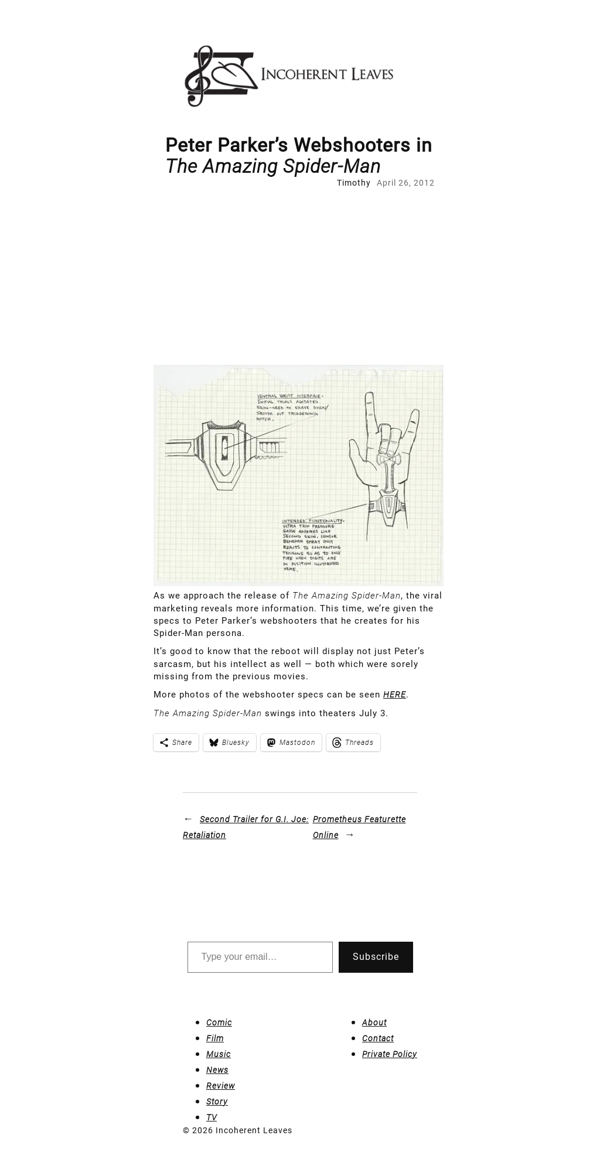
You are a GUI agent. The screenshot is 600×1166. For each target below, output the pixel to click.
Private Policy (389, 1054)
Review (220, 1085)
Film (215, 1038)
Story (217, 1101)
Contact (378, 1038)
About (374, 1022)
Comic (219, 1022)
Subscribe (376, 956)
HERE (394, 694)
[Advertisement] (300, 277)
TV (211, 1117)
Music (218, 1054)
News (217, 1070)
